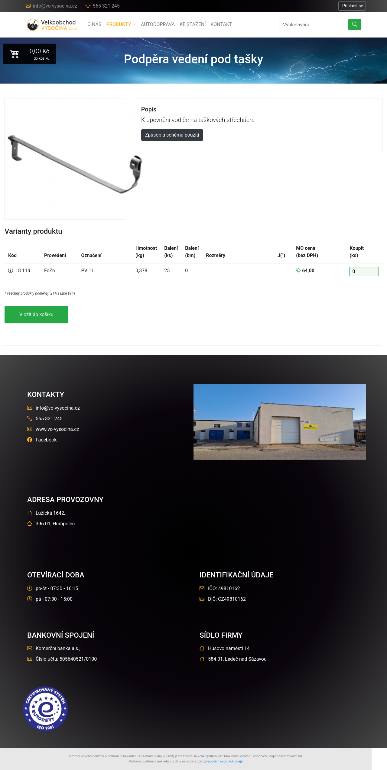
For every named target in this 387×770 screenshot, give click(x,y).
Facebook (42, 440)
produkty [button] (119, 24)
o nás (94, 24)
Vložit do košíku (36, 314)
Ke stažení (193, 24)
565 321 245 (103, 6)
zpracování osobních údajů (223, 761)
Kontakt (221, 24)
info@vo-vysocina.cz (52, 6)
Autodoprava (158, 24)
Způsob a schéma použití (172, 135)
